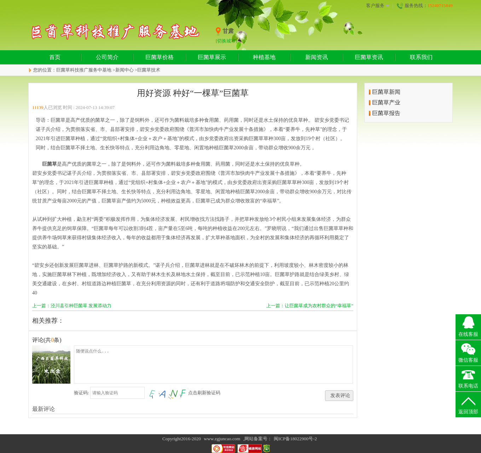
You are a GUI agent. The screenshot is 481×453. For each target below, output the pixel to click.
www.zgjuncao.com (222, 438)
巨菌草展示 (212, 57)
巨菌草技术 (148, 70)
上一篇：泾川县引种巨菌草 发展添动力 (71, 305)
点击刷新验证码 (204, 392)
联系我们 (421, 57)
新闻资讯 (316, 57)
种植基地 (264, 57)
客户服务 (377, 5)
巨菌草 (49, 164)
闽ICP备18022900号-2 (295, 438)
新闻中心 (124, 70)
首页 (54, 57)
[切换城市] (226, 41)
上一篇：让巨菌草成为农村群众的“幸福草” (309, 305)
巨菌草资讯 (369, 57)
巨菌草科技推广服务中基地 (83, 70)
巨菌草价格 (159, 57)
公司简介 (107, 57)
